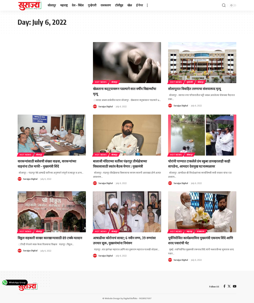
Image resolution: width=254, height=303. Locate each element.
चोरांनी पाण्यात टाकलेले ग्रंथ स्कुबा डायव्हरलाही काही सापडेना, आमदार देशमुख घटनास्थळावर (201, 163)
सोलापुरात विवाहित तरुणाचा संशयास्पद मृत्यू (199, 88)
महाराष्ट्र (192, 230)
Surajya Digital (105, 106)
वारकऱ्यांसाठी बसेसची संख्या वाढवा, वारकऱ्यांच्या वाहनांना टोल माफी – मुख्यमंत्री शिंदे (51, 163)
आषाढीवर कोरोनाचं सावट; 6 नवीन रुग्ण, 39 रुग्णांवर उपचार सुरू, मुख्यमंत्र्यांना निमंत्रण (124, 240)
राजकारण (205, 230)
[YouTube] (234, 286)
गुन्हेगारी (192, 81)
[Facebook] (224, 286)
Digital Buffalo (130, 298)
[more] (147, 5)
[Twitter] (229, 286)
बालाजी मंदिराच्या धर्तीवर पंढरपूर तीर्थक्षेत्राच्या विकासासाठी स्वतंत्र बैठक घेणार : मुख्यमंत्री (125, 163)
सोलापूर (117, 81)
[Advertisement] (52, 68)
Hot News (102, 81)
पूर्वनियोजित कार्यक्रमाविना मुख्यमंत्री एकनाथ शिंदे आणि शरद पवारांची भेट (199, 240)
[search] (224, 5)
